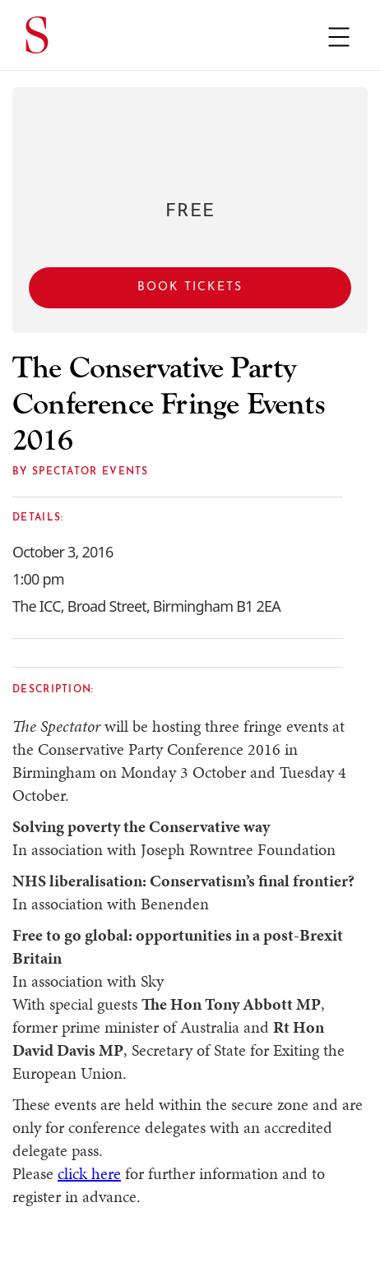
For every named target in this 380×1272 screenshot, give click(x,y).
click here (89, 1173)
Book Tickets (190, 287)
